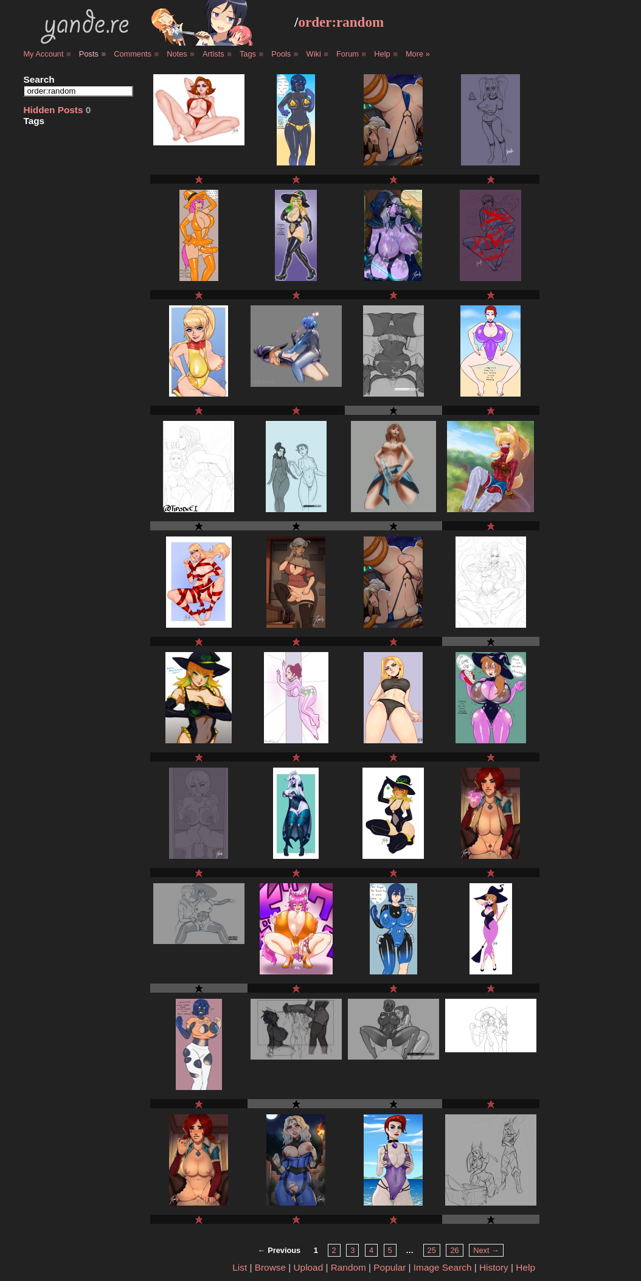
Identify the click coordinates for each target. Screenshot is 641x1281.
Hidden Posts (53, 110)
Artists (213, 53)
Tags (248, 53)
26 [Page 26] (454, 1250)
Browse (270, 1267)
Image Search (443, 1267)
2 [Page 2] (334, 1250)
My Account (43, 53)
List (239, 1267)
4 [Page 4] (371, 1250)
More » (418, 53)
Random (348, 1267)
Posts (89, 53)
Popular (389, 1267)
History (493, 1267)
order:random (341, 22)
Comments (132, 53)
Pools (281, 53)
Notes (177, 53)
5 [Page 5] (390, 1250)
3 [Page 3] (352, 1250)
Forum (347, 53)
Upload (309, 1267)
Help (382, 53)
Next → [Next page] (486, 1250)
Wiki (314, 53)
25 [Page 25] (432, 1250)
